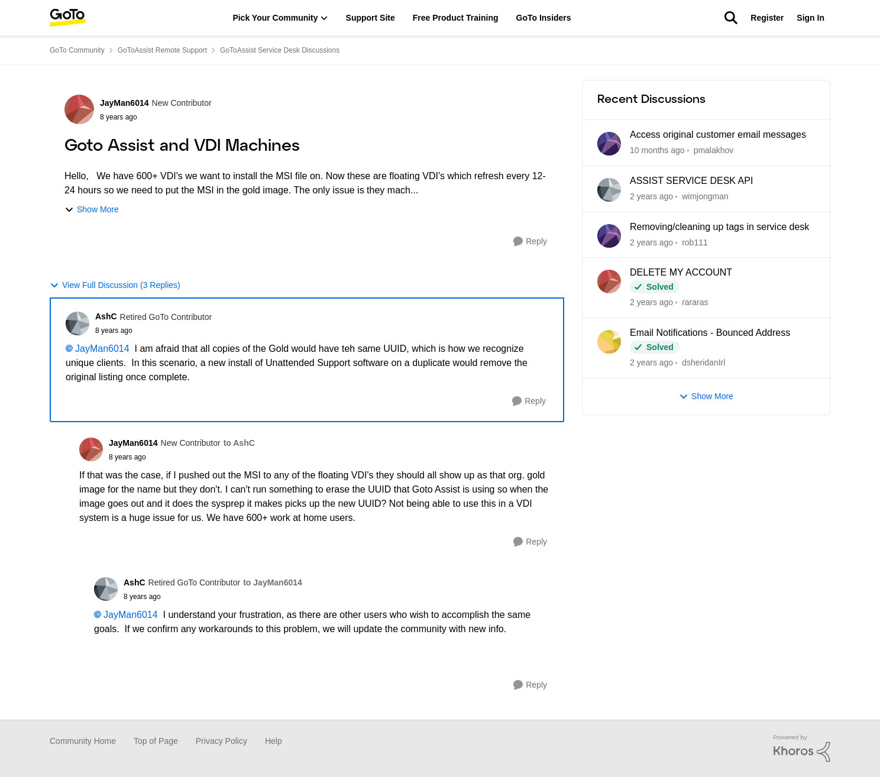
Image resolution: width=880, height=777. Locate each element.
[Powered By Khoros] (802, 748)
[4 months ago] (657, 150)
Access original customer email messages (718, 135)
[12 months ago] (651, 196)
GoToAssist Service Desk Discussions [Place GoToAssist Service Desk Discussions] (279, 50)
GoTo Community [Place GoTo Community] (77, 50)
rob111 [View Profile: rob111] (695, 242)
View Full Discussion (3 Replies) (115, 285)
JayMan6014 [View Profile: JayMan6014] (124, 103)
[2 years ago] (651, 242)
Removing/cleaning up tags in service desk (719, 227)
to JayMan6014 (272, 582)
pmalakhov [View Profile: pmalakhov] (714, 150)
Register (767, 17)
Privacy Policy (221, 741)
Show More (91, 210)
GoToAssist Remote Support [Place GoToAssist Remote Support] (162, 50)
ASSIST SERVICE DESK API (691, 181)
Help (273, 741)
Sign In (810, 17)
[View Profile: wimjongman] (609, 190)
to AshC (239, 443)
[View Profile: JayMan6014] (79, 109)
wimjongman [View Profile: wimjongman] (705, 196)
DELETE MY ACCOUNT (681, 272)
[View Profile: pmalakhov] (609, 144)
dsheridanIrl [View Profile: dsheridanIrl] (703, 362)
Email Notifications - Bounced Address (710, 333)
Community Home (83, 741)
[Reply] (530, 242)
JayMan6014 (102, 349)
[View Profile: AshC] (77, 323)
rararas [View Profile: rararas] (695, 302)
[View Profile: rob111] (609, 236)
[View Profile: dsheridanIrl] (609, 342)
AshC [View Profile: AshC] (106, 316)
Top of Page (156, 741)
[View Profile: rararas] (609, 281)
